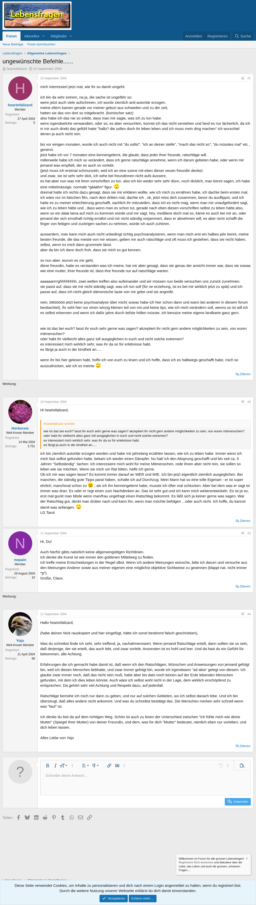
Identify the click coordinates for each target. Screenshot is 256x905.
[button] (43, 36)
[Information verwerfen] (246, 859)
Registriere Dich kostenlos (196, 862)
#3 (249, 533)
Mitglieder (58, 36)
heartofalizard (16, 69)
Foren (11, 36)
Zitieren (245, 374)
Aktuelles (32, 36)
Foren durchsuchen (41, 44)
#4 (249, 614)
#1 (249, 78)
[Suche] (243, 36)
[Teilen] (242, 78)
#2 (249, 402)
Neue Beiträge (12, 44)
